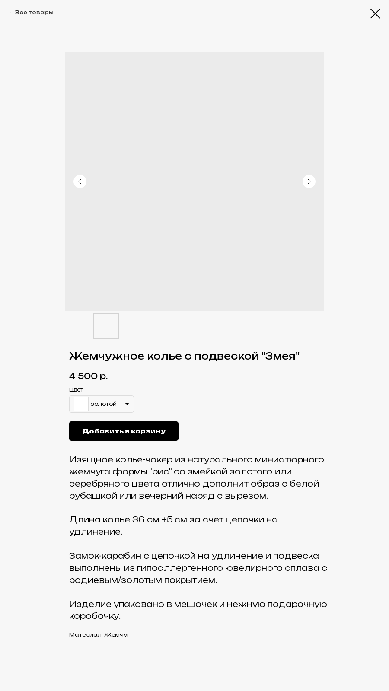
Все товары (34, 12)
